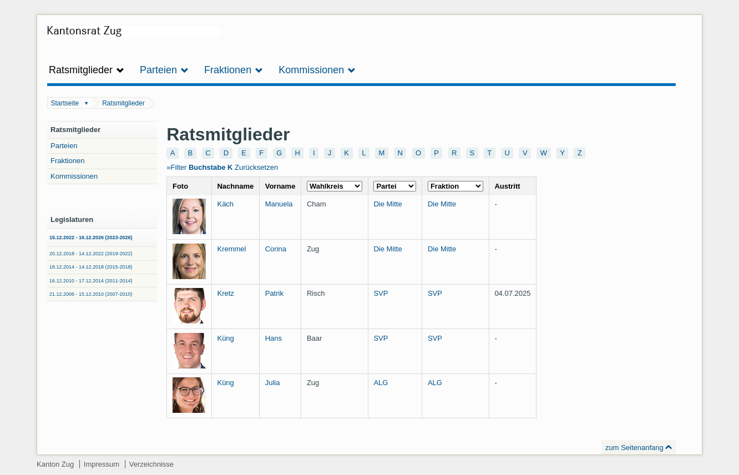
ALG (380, 382)
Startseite (65, 103)
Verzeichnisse (151, 464)
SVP (380, 293)
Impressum (101, 464)
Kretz (225, 293)
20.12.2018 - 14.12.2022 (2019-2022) (91, 253)
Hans (273, 338)
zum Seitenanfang (634, 447)
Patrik (274, 293)
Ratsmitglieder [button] (86, 69)
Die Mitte (387, 204)
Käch (225, 204)
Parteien (63, 146)
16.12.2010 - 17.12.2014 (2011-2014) (91, 281)
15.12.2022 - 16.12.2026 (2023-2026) (91, 237)
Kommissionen (74, 176)
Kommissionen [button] (317, 69)
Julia (272, 382)
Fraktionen (67, 160)
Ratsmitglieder (123, 103)
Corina (275, 249)
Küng (225, 338)
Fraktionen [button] (233, 69)
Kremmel (231, 249)
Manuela (279, 204)
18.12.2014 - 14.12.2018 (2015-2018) (91, 267)
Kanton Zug (55, 464)
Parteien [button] (164, 69)
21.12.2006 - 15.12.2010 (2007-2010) (91, 294)
